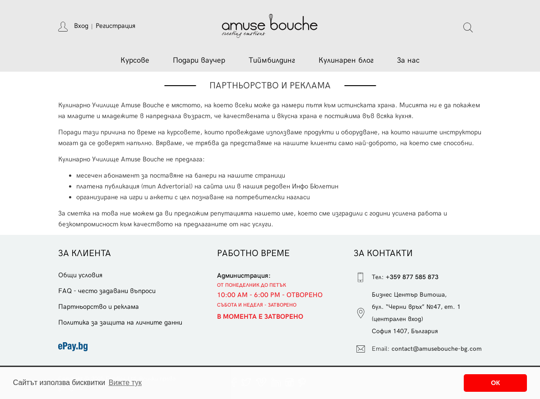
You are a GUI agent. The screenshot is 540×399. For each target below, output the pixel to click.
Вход (81, 26)
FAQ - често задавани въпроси (107, 291)
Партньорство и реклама (98, 307)
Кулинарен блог (346, 60)
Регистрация (115, 26)
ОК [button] (495, 382)
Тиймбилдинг (272, 60)
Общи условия (80, 275)
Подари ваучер (199, 60)
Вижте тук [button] (125, 382)
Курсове (134, 60)
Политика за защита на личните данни (120, 322)
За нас (408, 60)
